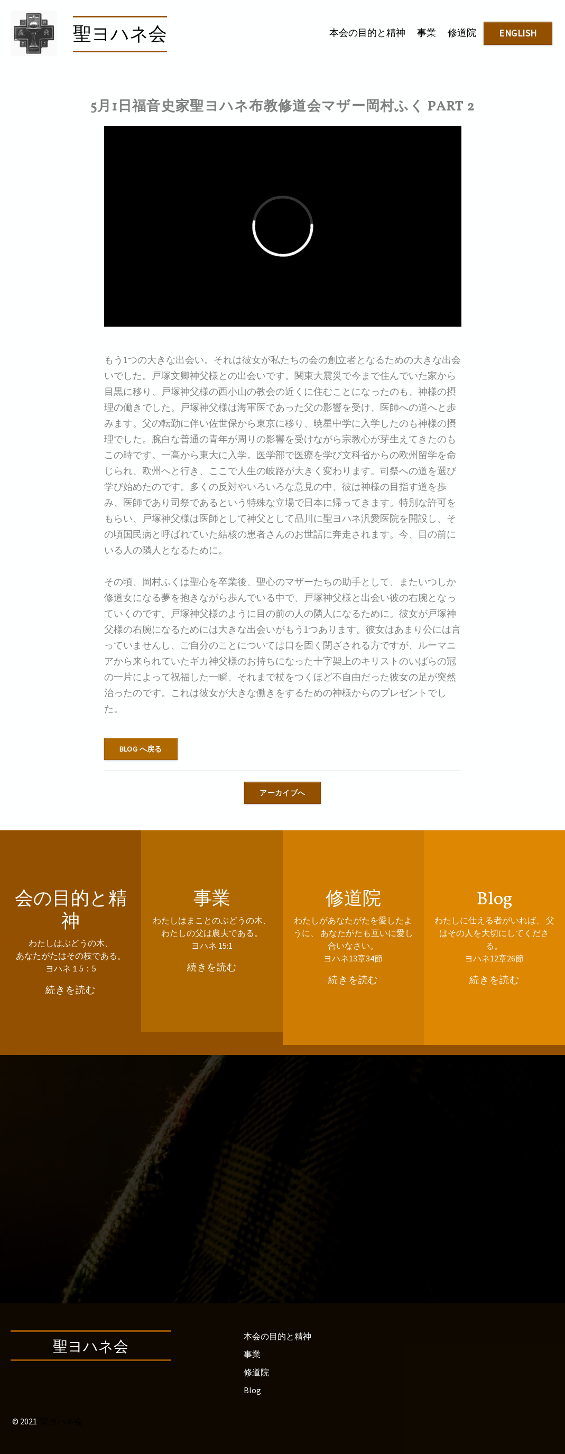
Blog (252, 1390)
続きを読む (70, 990)
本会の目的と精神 (367, 32)
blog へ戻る (140, 749)
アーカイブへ (282, 793)
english (518, 33)
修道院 (462, 32)
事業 (426, 32)
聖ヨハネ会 (120, 35)
